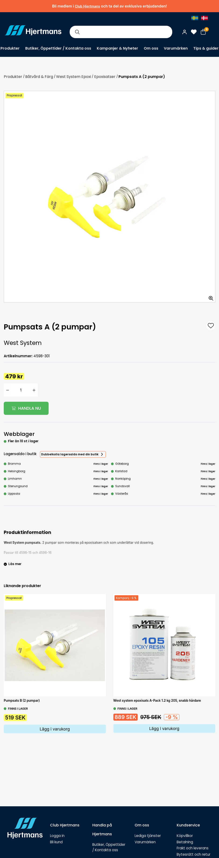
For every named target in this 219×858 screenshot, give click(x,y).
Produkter (10, 48)
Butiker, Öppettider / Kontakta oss (58, 48)
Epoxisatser (104, 76)
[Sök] (77, 32)
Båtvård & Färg (39, 76)
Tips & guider (206, 48)
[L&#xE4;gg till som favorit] (210, 325)
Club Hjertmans (87, 6)
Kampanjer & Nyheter (117, 48)
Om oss (151, 48)
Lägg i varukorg (55, 729)
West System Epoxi (73, 76)
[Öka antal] (34, 390)
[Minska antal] (7, 390)
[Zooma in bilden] (209, 296)
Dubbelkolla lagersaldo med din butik (69, 454)
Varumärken (176, 48)
